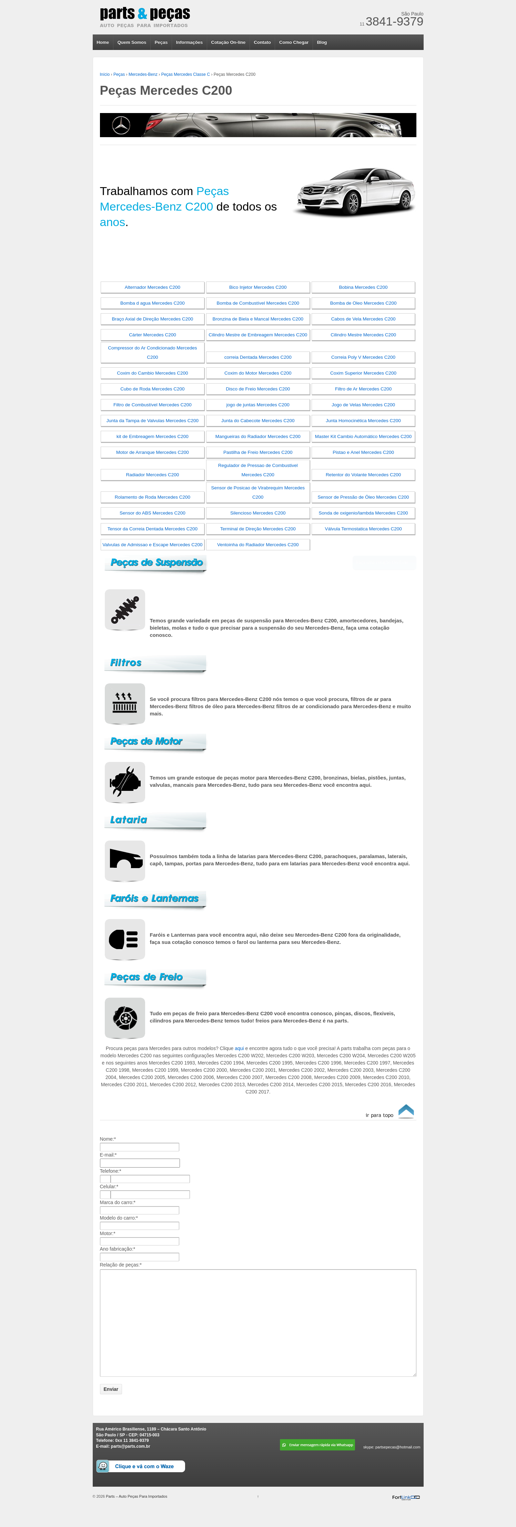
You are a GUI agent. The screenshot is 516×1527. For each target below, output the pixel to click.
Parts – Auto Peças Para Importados (136, 1516)
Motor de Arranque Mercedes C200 (152, 452)
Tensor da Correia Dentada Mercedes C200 (153, 528)
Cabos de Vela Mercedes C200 (363, 319)
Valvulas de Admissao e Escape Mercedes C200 (152, 544)
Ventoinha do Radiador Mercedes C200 (258, 544)
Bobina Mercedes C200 (363, 287)
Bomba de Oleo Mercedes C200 (363, 303)
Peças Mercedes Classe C (185, 74)
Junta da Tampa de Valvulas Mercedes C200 (153, 420)
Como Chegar (293, 42)
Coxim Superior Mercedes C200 (363, 373)
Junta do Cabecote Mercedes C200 (257, 420)
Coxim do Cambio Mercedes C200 (152, 373)
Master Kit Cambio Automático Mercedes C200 (363, 436)
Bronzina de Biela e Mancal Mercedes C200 (258, 319)
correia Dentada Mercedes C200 (258, 357)
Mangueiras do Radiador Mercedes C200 (258, 436)
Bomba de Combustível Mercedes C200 (258, 303)
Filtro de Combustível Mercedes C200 (152, 404)
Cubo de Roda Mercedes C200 (152, 388)
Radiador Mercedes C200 (152, 474)
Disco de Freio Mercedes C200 (258, 388)
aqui (239, 1048)
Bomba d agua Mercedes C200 (152, 303)
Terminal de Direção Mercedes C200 (258, 528)
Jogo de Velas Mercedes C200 (363, 404)
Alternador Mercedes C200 (152, 287)
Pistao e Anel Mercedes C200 (363, 452)
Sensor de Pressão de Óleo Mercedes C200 (363, 497)
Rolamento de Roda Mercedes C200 (152, 497)
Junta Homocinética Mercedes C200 (363, 420)
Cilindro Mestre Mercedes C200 (363, 334)
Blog (322, 42)
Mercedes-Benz (143, 74)
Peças (161, 42)
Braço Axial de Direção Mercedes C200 (152, 319)
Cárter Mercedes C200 (152, 334)
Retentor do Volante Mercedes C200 (363, 474)
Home (103, 42)
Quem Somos (132, 42)
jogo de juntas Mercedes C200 (258, 404)
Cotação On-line (228, 42)
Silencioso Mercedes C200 (258, 513)
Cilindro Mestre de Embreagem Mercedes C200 (258, 334)
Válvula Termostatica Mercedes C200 (363, 528)
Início (105, 74)
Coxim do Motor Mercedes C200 (257, 373)
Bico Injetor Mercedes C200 (258, 287)
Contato (262, 42)
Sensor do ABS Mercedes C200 (152, 513)
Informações (189, 42)
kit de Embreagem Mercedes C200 (153, 436)
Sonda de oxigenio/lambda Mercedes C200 (363, 513)
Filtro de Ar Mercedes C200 (363, 388)
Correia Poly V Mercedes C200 (363, 357)
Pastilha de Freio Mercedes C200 (257, 452)
